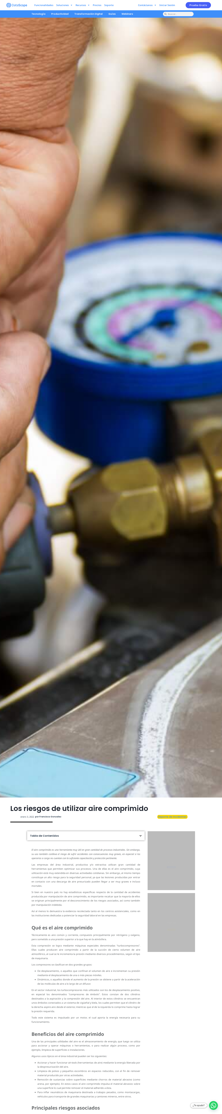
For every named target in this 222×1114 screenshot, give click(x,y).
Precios (97, 5)
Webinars (127, 14)
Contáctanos (147, 5)
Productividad (60, 14)
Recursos (83, 5)
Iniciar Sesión (167, 5)
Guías (112, 14)
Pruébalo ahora (171, 873)
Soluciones (64, 5)
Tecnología (38, 14)
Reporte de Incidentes (172, 816)
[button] (140, 836)
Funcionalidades (43, 5)
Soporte (109, 5)
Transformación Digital (88, 14)
